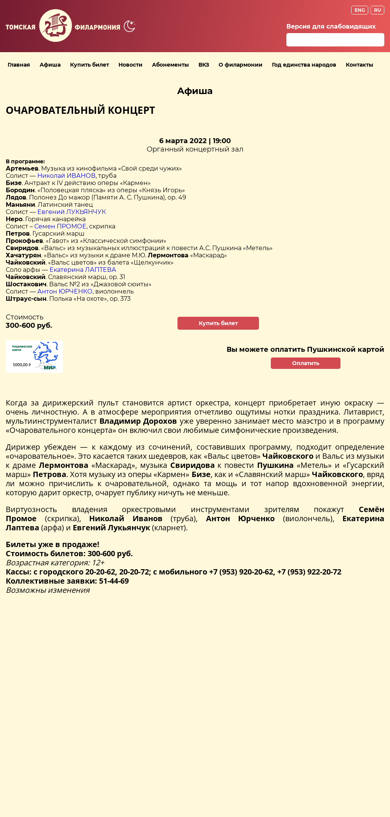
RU (377, 10)
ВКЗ (203, 64)
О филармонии (240, 64)
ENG (360, 10)
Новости (130, 64)
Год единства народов (304, 64)
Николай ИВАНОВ (66, 175)
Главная (19, 64)
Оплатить (305, 363)
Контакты (359, 64)
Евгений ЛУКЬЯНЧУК (71, 211)
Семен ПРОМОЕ (60, 226)
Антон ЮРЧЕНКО (65, 291)
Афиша (50, 64)
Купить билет (89, 64)
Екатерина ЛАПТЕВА (83, 269)
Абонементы (170, 64)
